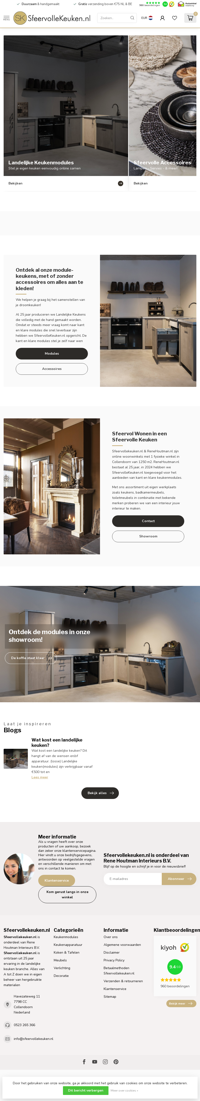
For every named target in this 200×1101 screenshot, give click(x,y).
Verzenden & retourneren (123, 981)
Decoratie (61, 975)
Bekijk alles (101, 793)
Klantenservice (57, 880)
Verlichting (62, 968)
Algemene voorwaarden (122, 944)
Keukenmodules (66, 937)
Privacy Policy (114, 960)
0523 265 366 (24, 1025)
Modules (52, 353)
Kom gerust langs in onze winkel (67, 895)
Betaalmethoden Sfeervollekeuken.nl (119, 971)
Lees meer (39, 777)
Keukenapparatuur (68, 944)
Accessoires (52, 369)
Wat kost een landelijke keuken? (56, 742)
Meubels (60, 960)
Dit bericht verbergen (85, 1090)
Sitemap (110, 996)
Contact (148, 521)
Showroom (148, 536)
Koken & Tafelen (66, 952)
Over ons (111, 937)
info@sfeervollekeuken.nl (33, 1039)
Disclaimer (112, 952)
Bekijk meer (180, 1003)
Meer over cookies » (124, 1090)
